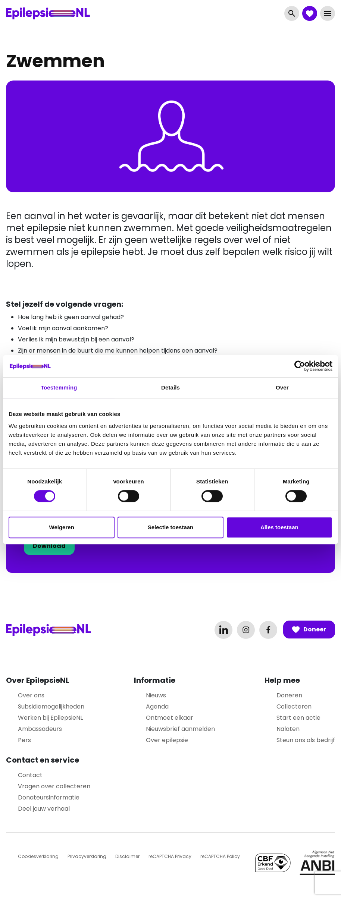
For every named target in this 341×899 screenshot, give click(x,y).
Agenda (157, 706)
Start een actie (298, 717)
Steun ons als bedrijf (305, 740)
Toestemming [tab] (59, 387)
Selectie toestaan (171, 527)
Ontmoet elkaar (169, 717)
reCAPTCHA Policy (220, 856)
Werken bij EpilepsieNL (50, 717)
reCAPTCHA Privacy (169, 856)
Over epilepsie (167, 740)
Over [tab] (282, 387)
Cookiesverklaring (38, 856)
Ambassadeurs (40, 729)
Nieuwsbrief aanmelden (180, 729)
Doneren (289, 695)
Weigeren (61, 527)
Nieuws (156, 695)
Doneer (309, 629)
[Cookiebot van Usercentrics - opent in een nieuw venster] (299, 366)
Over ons (31, 695)
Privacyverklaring (87, 856)
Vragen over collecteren (54, 786)
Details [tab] (170, 387)
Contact (30, 775)
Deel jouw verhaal (44, 808)
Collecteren (294, 706)
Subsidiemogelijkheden (51, 706)
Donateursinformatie (48, 797)
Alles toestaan (279, 527)
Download (49, 546)
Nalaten (288, 729)
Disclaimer (127, 856)
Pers (24, 740)
